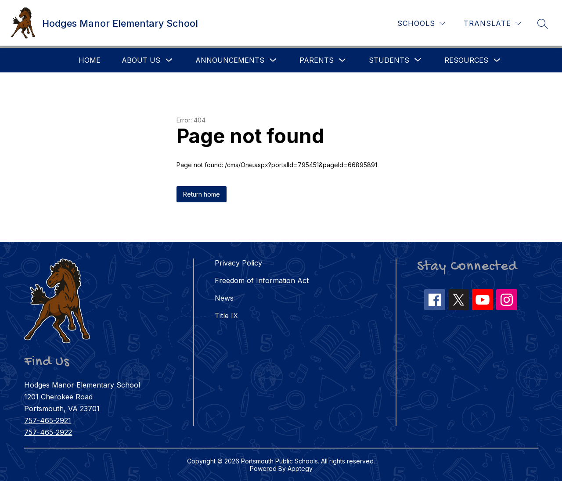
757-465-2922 (48, 432)
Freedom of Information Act (262, 280)
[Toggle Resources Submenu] (497, 60)
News (224, 298)
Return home (201, 194)
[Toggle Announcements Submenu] (273, 60)
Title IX (226, 315)
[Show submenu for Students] (389, 60)
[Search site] (542, 23)
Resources (466, 60)
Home (90, 60)
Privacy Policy (238, 262)
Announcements (229, 60)
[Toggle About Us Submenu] (169, 60)
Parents (316, 60)
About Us (141, 60)
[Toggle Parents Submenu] (342, 60)
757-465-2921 (47, 420)
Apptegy (300, 468)
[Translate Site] (492, 23)
